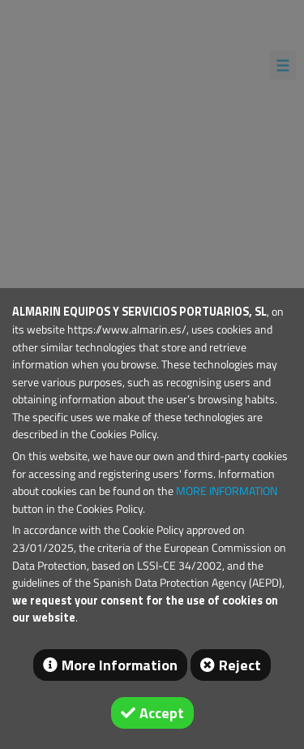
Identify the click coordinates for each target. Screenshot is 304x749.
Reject (240, 665)
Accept (161, 713)
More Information (120, 665)
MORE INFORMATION (226, 491)
